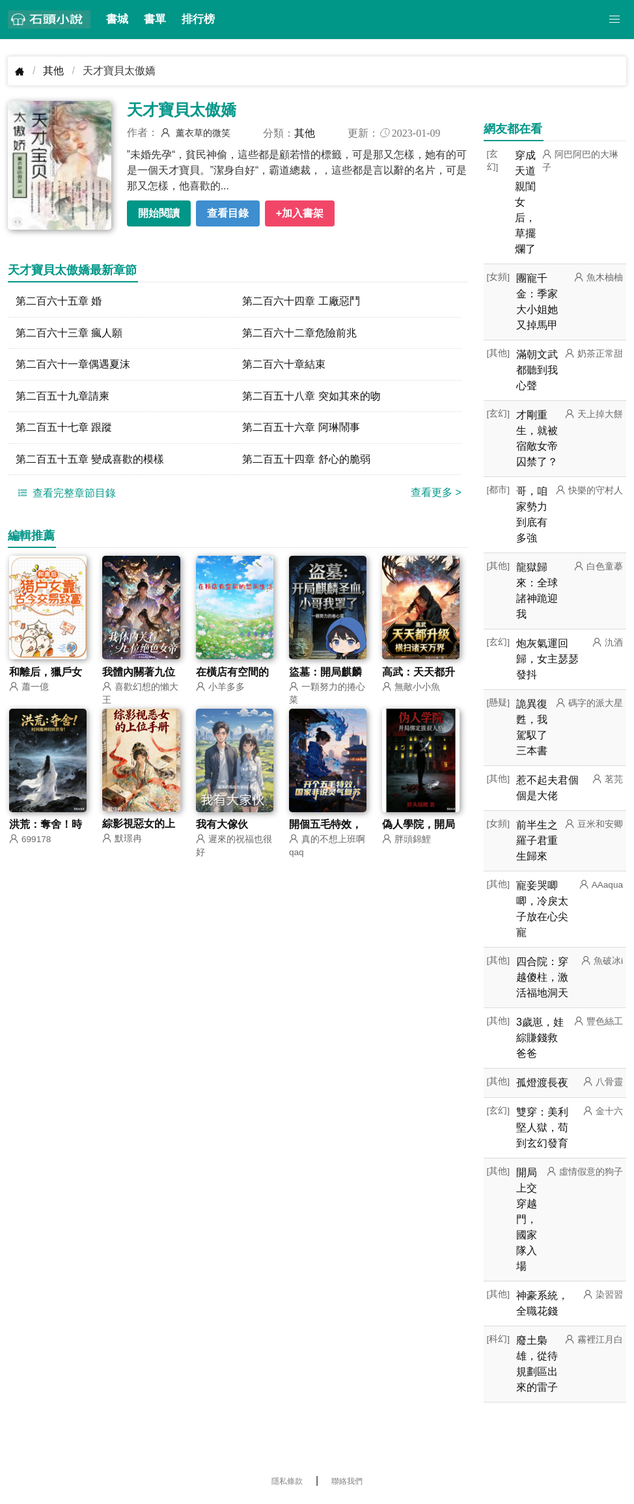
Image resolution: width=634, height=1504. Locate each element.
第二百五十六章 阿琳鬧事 (300, 428)
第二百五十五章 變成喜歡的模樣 (90, 460)
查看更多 (436, 494)
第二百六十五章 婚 (59, 301)
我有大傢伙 (222, 826)
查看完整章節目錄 (65, 494)
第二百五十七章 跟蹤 (64, 428)
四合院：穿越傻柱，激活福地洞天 (542, 977)
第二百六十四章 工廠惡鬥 (300, 301)
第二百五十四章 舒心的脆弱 (306, 460)
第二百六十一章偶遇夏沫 (73, 364)
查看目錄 (228, 213)
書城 (117, 19)
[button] (614, 19)
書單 (155, 19)
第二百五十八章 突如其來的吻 (311, 396)
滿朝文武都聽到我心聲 (537, 370)
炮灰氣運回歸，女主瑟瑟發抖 (547, 659)
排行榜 (198, 19)
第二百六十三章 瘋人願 (69, 332)
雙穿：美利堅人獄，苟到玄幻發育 (542, 1127)
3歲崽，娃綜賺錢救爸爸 (540, 1038)
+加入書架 (300, 213)
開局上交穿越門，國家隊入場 (526, 1219)
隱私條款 (287, 1481)
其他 (53, 70)
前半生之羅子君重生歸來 (537, 840)
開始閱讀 (159, 213)
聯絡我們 (347, 1481)
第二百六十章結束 (283, 364)
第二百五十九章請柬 (62, 396)
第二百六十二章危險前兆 (299, 332)
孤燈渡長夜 (542, 1082)
